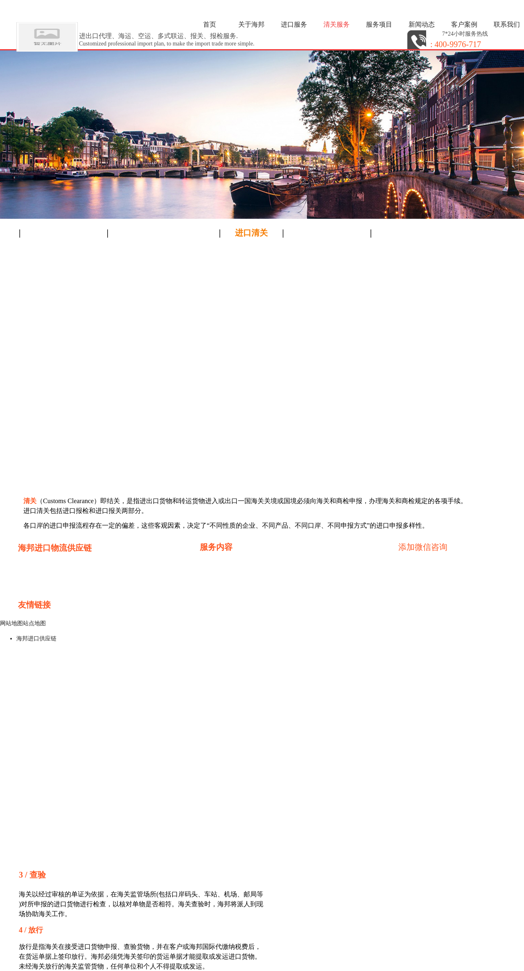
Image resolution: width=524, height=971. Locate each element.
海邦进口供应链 (36, 638)
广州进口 (213, 582)
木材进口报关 (219, 602)
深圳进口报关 (283, 582)
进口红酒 (277, 572)
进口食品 (213, 572)
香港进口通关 (219, 563)
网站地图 (11, 623)
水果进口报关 (283, 592)
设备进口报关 (219, 592)
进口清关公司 (40, 615)
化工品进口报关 (285, 602)
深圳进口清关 (283, 563)
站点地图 (34, 623)
